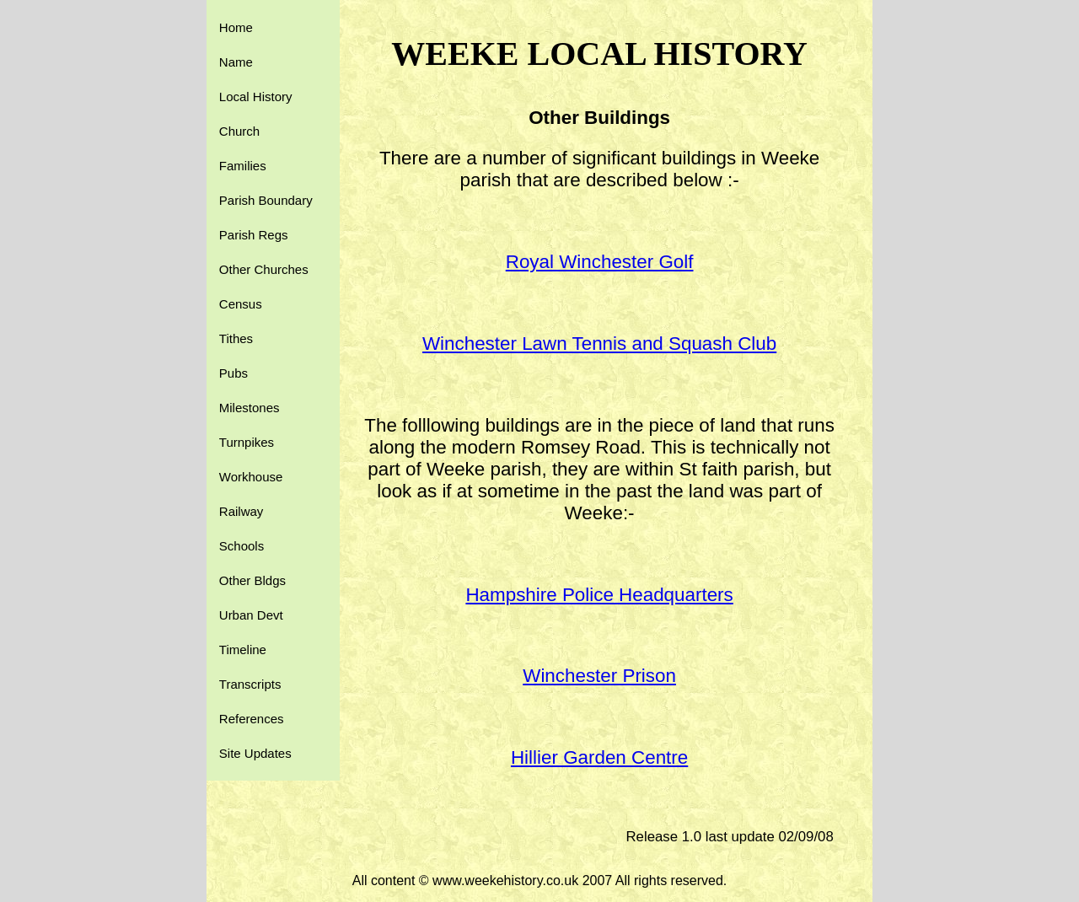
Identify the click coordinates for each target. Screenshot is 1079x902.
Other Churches (264, 269)
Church (239, 131)
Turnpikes (246, 442)
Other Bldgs (252, 580)
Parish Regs (253, 235)
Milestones (249, 407)
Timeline (242, 649)
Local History (256, 96)
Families (242, 165)
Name (236, 62)
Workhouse (251, 477)
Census (240, 304)
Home (236, 27)
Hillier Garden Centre (599, 757)
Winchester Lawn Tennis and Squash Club (599, 343)
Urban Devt (251, 615)
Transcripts (250, 684)
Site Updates (255, 753)
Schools (241, 546)
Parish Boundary (266, 200)
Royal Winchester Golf (600, 261)
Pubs (233, 373)
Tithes (236, 338)
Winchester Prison (599, 675)
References (251, 718)
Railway (241, 511)
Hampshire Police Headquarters (599, 594)
